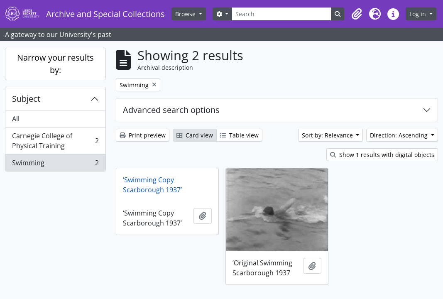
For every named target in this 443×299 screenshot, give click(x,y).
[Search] (281, 13)
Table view (239, 135)
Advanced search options (171, 109)
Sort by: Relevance (328, 135)
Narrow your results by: (55, 64)
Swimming (55, 164)
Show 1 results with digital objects (382, 155)
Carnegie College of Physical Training (55, 140)
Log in (418, 14)
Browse (186, 14)
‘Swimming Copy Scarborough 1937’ (152, 184)
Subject (26, 98)
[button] (357, 14)
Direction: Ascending (399, 135)
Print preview (143, 135)
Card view (194, 135)
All (16, 118)
